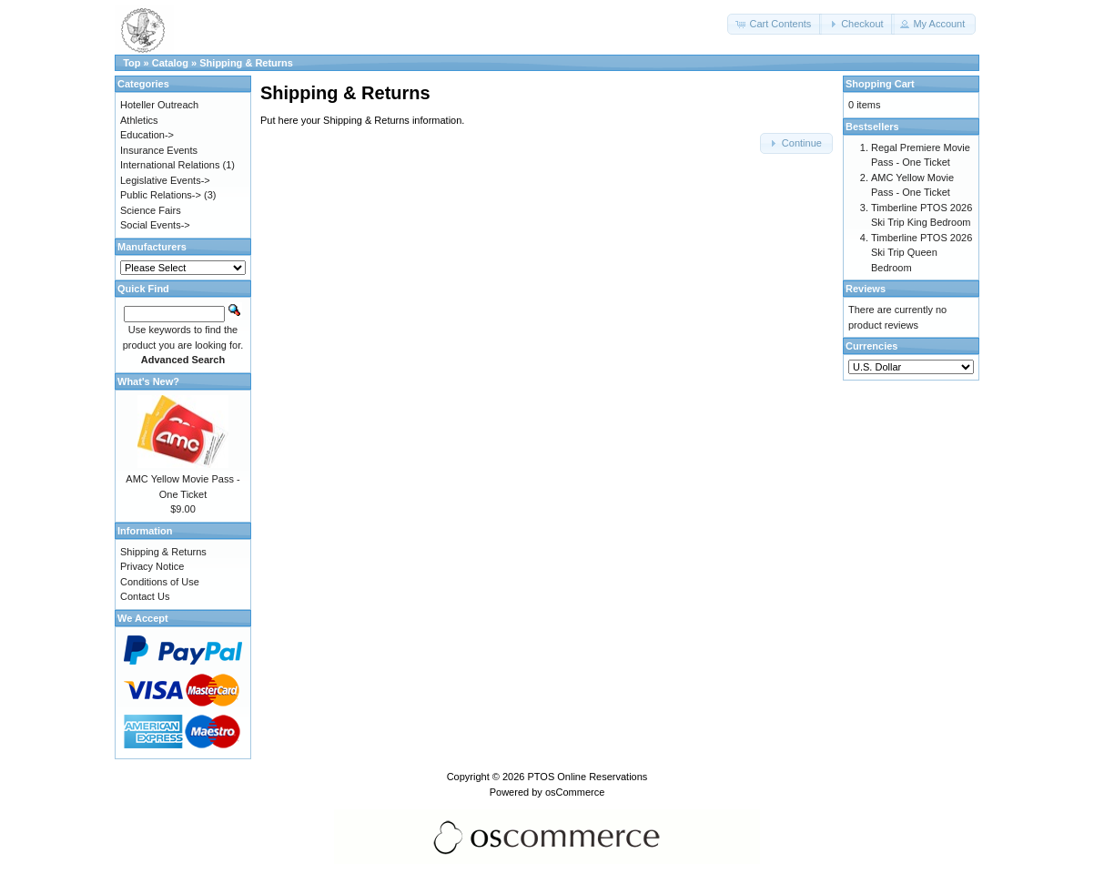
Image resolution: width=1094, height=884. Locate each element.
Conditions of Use (159, 581)
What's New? (148, 381)
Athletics (139, 120)
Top (131, 62)
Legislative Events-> (165, 180)
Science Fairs (150, 210)
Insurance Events (159, 150)
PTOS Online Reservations (587, 776)
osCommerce (574, 792)
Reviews (866, 288)
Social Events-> (155, 224)
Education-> (147, 134)
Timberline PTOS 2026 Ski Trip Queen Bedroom (921, 252)
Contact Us (144, 596)
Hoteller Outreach (159, 104)
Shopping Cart (880, 83)
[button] (774, 24)
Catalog (170, 62)
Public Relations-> (160, 194)
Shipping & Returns (246, 62)
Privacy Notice (152, 566)
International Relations (169, 164)
